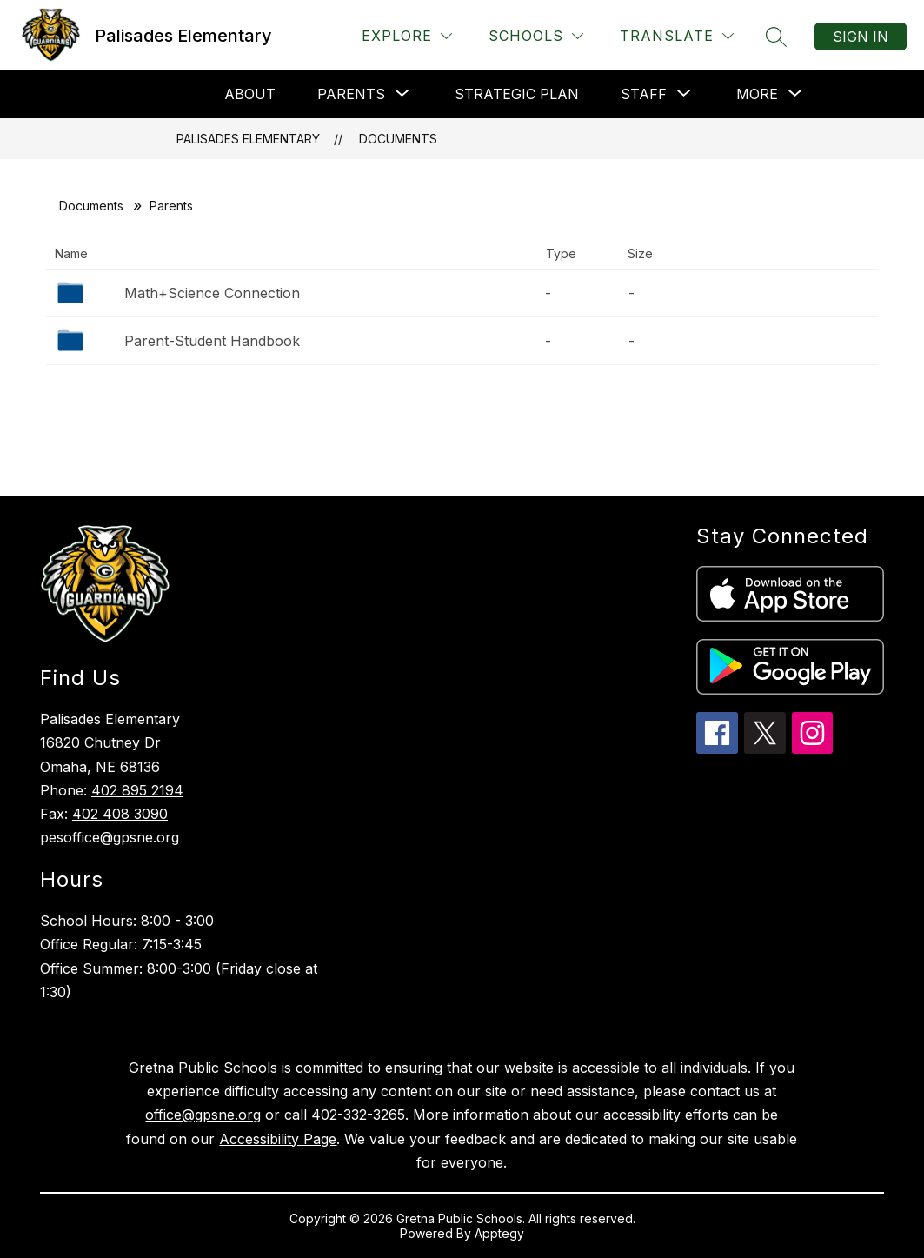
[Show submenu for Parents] (351, 93)
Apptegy (499, 1233)
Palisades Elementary (248, 138)
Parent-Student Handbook (212, 340)
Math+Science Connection (212, 293)
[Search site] (776, 36)
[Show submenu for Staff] (644, 93)
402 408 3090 (120, 813)
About (250, 94)
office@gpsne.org (203, 1114)
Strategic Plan (517, 94)
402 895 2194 (137, 790)
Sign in (860, 36)
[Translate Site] (676, 36)
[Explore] (406, 36)
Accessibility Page (277, 1139)
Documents (398, 138)
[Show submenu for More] (757, 93)
